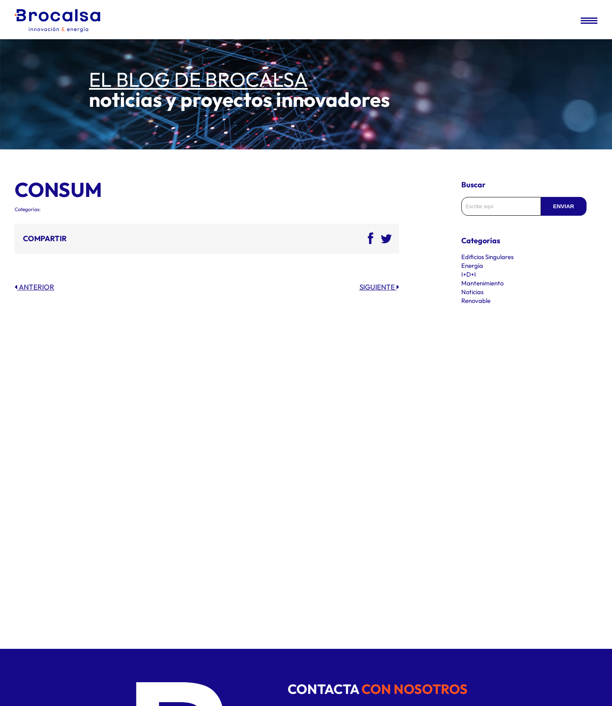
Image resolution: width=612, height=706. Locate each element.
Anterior (34, 286)
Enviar (563, 206)
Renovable (476, 301)
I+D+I (468, 274)
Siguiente (379, 286)
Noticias (472, 292)
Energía (472, 266)
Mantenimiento (482, 283)
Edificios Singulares (487, 257)
